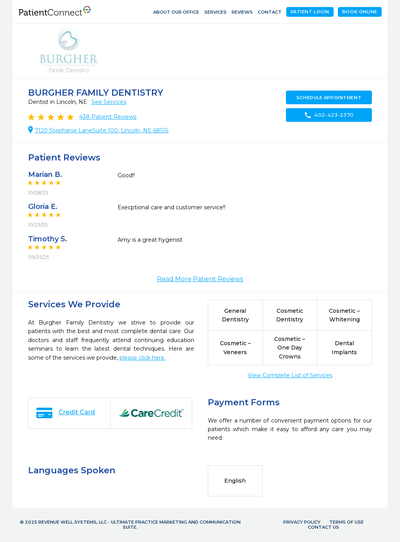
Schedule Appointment (328, 97)
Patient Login (310, 11)
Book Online (359, 11)
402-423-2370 (329, 115)
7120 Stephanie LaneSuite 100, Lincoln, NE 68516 (101, 130)
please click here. (143, 357)
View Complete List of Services (290, 375)
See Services (108, 101)
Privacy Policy (301, 522)
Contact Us (323, 527)
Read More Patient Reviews (200, 279)
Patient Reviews (107, 116)
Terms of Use (346, 522)
